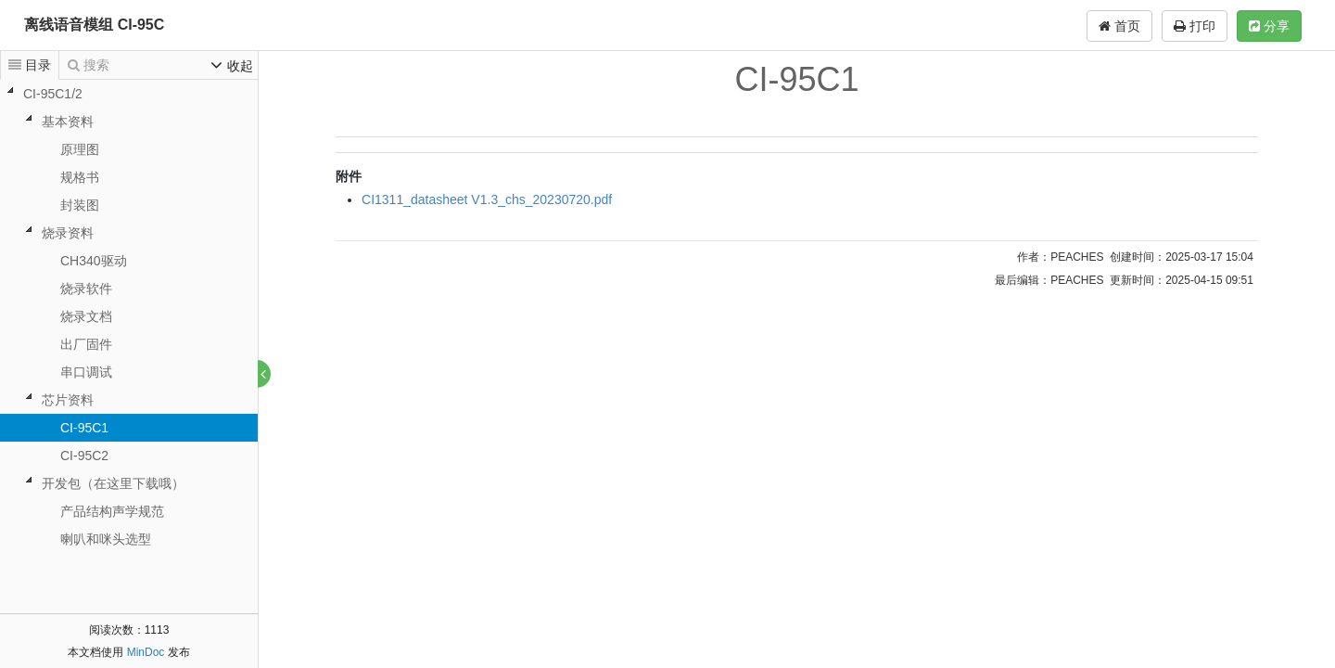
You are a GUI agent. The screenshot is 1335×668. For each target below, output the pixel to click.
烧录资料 (68, 232)
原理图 (79, 149)
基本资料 (68, 121)
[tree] (129, 316)
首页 (1119, 26)
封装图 (79, 205)
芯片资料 (68, 399)
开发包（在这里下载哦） (113, 483)
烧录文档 (86, 316)
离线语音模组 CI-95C (94, 24)
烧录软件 (86, 288)
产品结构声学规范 (112, 511)
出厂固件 (86, 344)
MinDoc (146, 652)
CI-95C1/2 (53, 93)
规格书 (79, 177)
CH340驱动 (93, 260)
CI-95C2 (84, 455)
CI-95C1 (84, 427)
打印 (1194, 26)
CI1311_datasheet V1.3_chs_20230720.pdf (487, 199)
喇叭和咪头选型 (105, 539)
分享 (1269, 26)
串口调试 (86, 372)
